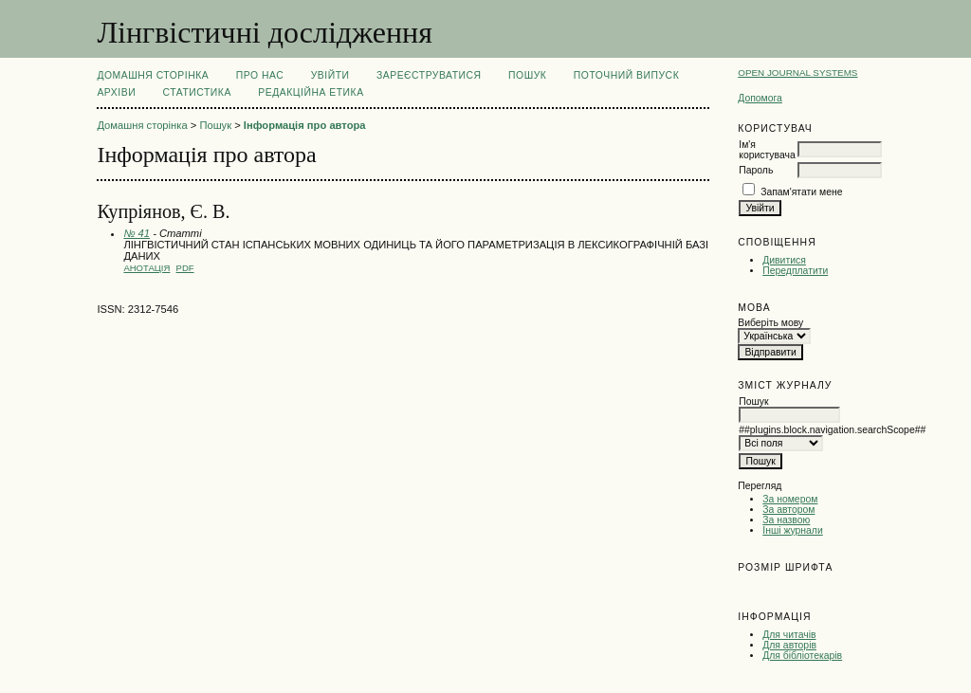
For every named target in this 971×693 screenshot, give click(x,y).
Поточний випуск (626, 75)
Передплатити (795, 270)
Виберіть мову (770, 323)
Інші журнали (792, 530)
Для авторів (789, 645)
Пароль (756, 170)
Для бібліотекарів (802, 655)
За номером (789, 499)
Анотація (146, 268)
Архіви (116, 92)
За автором (788, 509)
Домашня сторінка (153, 75)
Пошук (527, 75)
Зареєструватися (429, 75)
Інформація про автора (305, 125)
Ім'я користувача (767, 149)
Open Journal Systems (797, 72)
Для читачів (788, 634)
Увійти (330, 75)
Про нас (260, 75)
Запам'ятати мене (801, 192)
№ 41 (136, 233)
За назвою (786, 520)
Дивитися (784, 260)
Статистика (197, 92)
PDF (185, 268)
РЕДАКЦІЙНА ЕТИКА (310, 92)
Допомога (760, 98)
